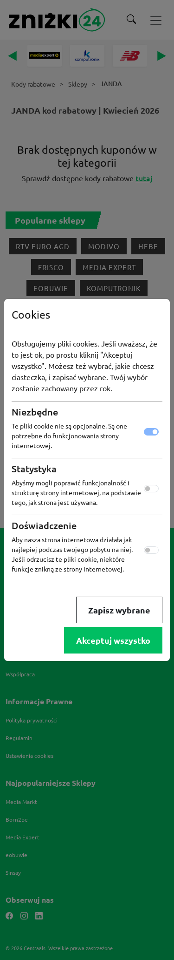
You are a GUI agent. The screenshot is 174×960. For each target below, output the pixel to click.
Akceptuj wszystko (113, 640)
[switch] (151, 488)
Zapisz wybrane (119, 610)
